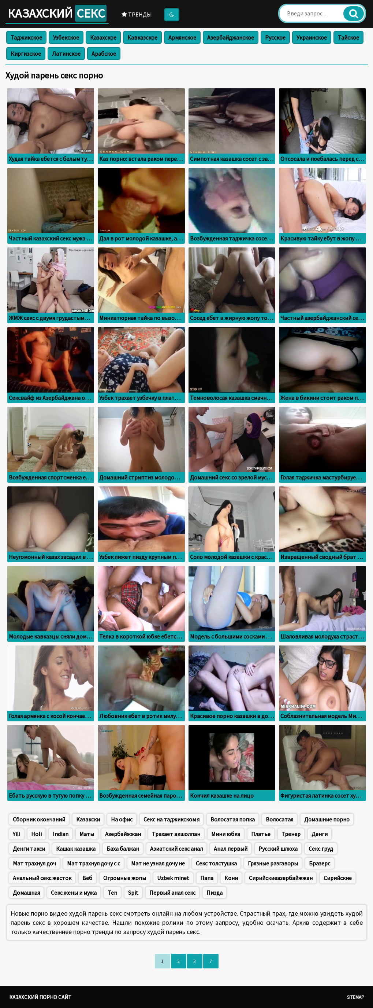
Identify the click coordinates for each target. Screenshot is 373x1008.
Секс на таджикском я (171, 819)
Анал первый (230, 848)
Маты (86, 834)
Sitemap (355, 997)
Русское (275, 37)
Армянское (182, 37)
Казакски (88, 819)
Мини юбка (225, 834)
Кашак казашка (76, 848)
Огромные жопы (124, 878)
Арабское (104, 53)
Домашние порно (327, 819)
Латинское (66, 53)
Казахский (57, 13)
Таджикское (26, 37)
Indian (60, 834)
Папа (206, 878)
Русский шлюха (278, 848)
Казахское (103, 37)
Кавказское (142, 37)
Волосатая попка (232, 819)
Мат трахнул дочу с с (93, 863)
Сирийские (338, 878)
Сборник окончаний (39, 819)
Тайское (348, 37)
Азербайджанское (230, 37)
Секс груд (321, 848)
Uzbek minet (173, 878)
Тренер (291, 834)
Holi (36, 834)
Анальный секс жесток (42, 878)
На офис (122, 819)
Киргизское (26, 53)
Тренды (137, 14)
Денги (320, 834)
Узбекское (66, 37)
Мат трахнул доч (34, 863)
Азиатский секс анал (176, 848)
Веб (87, 878)
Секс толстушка (216, 863)
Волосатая (279, 819)
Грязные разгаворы (273, 863)
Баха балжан (123, 848)
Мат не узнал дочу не (158, 863)
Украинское (311, 37)
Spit (133, 892)
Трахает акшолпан (176, 834)
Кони (231, 878)
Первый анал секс (172, 892)
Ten (112, 892)
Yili (16, 834)
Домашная (26, 892)
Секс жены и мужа (74, 892)
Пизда (214, 892)
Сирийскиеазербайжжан (281, 878)
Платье (261, 834)
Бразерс (319, 863)
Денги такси (29, 848)
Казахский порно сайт (40, 997)
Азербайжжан (123, 834)
